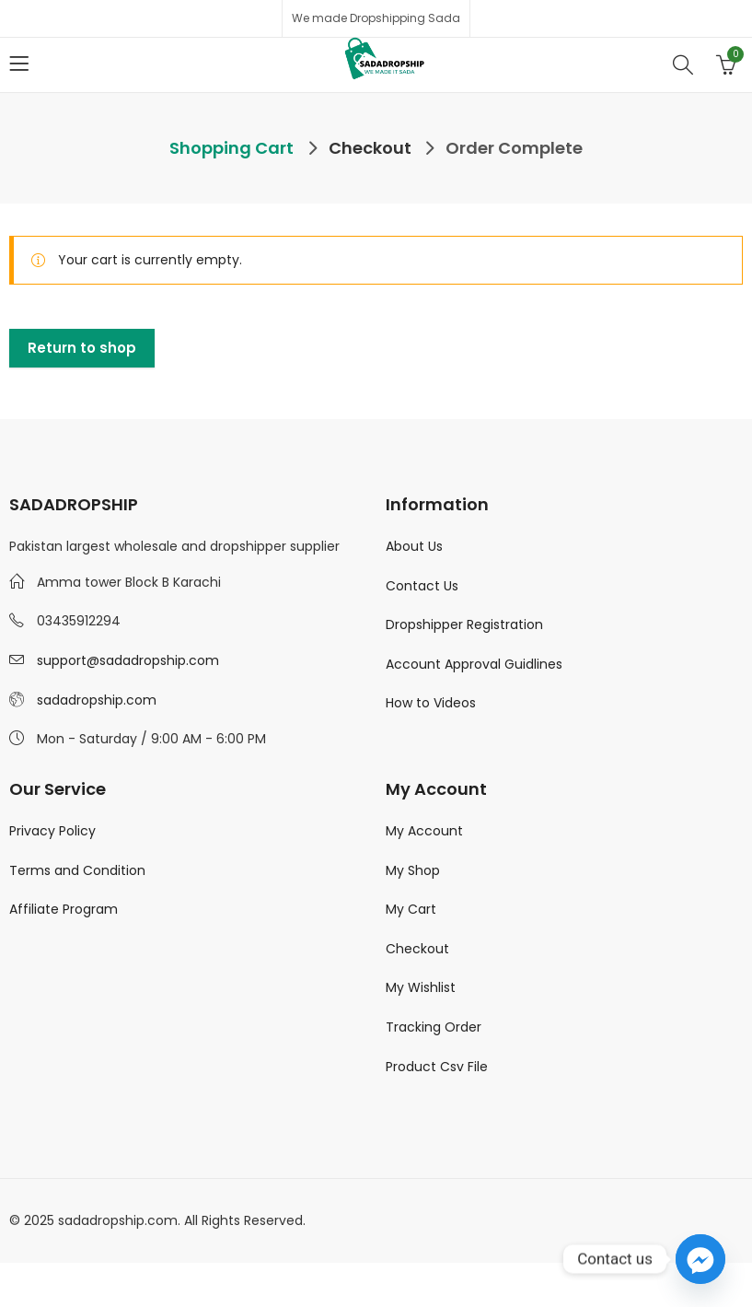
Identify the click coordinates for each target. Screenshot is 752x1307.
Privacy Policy (52, 831)
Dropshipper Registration (464, 624)
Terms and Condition (77, 870)
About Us (414, 546)
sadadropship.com (96, 700)
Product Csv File (437, 1066)
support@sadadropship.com (128, 660)
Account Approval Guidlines (474, 664)
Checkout (417, 948)
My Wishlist (421, 987)
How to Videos (431, 703)
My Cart (411, 909)
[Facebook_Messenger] (700, 1259)
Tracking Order (433, 1027)
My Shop (413, 870)
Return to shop (82, 347)
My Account (424, 831)
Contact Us (422, 586)
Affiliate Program (63, 909)
